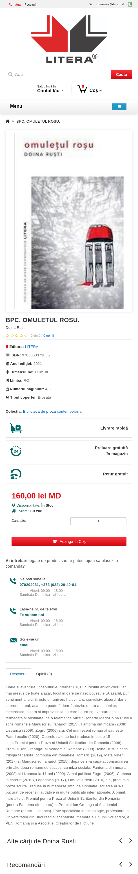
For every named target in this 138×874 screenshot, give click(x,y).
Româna (14, 4)
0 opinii (48, 335)
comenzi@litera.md (110, 4)
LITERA (31, 347)
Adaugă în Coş (69, 541)
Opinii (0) (44, 674)
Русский (31, 4)
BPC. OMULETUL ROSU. (38, 121)
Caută (121, 74)
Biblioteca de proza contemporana (52, 411)
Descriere (18, 674)
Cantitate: (19, 521)
